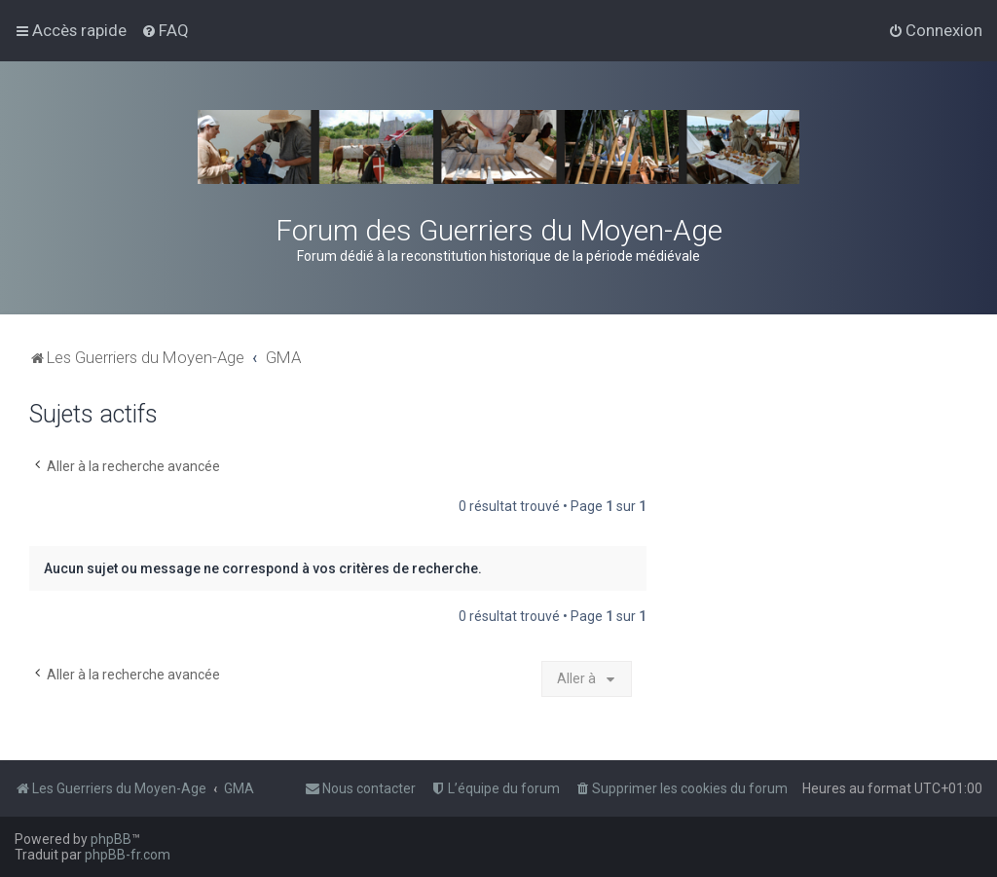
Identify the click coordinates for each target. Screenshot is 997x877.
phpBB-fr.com (127, 854)
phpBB (111, 839)
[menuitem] (165, 30)
